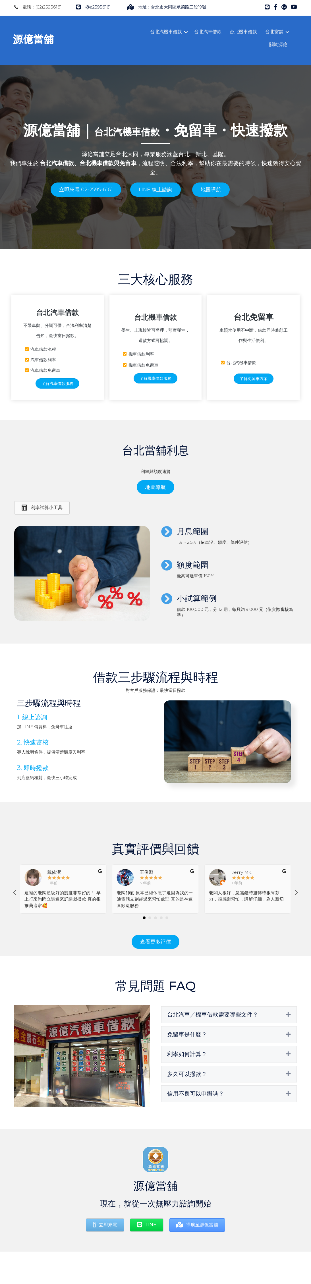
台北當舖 (273, 31)
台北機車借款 (242, 31)
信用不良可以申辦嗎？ (195, 1108)
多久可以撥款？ (187, 1089)
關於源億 (277, 44)
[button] (86, 205)
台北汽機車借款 (165, 31)
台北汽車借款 (206, 31)
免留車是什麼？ (187, 1049)
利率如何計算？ (187, 1069)
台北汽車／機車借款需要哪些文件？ (212, 1029)
